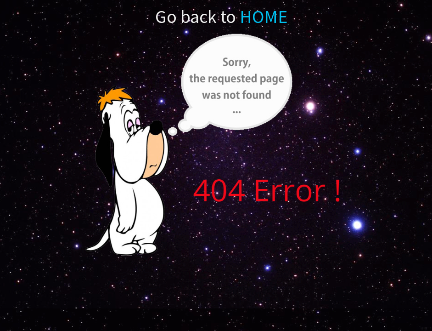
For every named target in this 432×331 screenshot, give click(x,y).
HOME (262, 16)
